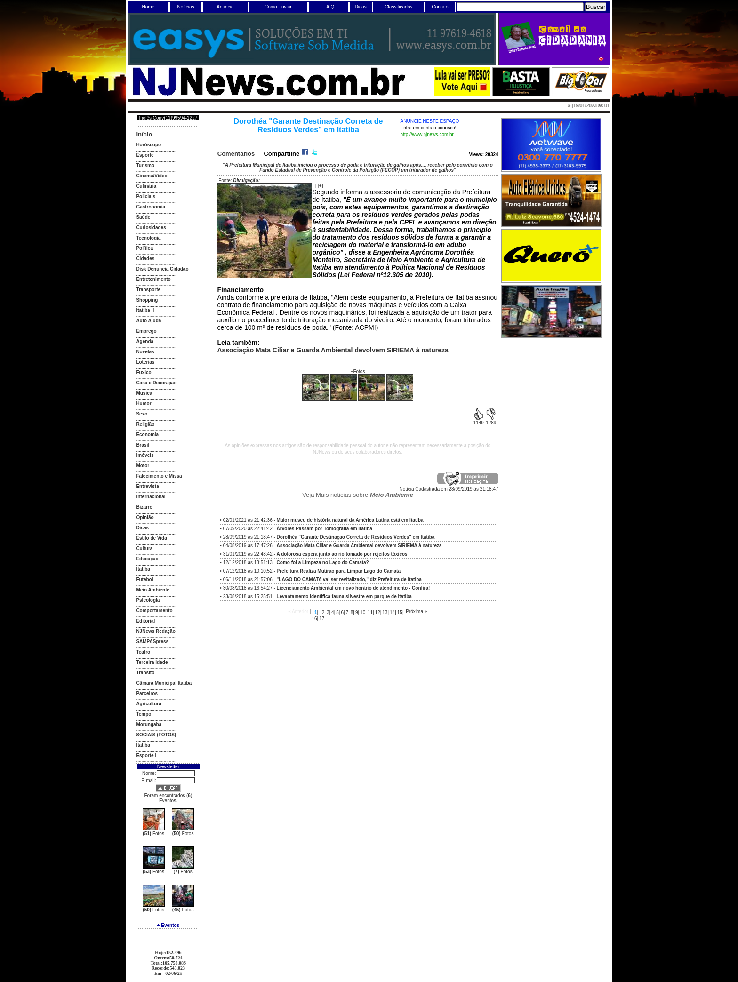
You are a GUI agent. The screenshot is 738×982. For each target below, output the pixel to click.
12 (377, 612)
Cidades (145, 258)
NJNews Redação (155, 631)
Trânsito (145, 672)
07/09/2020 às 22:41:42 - (297, 528)
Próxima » (416, 611)
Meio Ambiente (152, 589)
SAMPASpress (152, 641)
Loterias (145, 362)
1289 (491, 420)
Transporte (148, 289)
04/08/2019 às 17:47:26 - (332, 545)
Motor (142, 465)
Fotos (153, 833)
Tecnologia (148, 237)
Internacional (150, 496)
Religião (145, 424)
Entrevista (147, 486)
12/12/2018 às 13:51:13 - (296, 562)
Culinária (146, 186)
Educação (147, 558)
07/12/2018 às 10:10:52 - (312, 571)
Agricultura (148, 703)
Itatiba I (144, 745)
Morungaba (148, 724)
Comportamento (154, 610)
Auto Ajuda (148, 320)
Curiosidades (151, 227)
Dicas (142, 527)
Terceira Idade (152, 662)
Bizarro (144, 507)
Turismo (145, 165)
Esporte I (146, 755)
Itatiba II (145, 310)
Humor (143, 403)
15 (399, 612)
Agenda (144, 341)
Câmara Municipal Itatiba (164, 683)
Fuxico (143, 372)
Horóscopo (148, 144)
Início (144, 134)
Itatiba (143, 569)
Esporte (144, 155)
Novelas (145, 351)
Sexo (141, 413)
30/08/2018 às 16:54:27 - (326, 588)
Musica (144, 393)
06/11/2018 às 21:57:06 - (322, 579)
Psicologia (148, 600)
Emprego (146, 331)
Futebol (144, 579)
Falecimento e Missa (159, 476)
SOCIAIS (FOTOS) (156, 734)
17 (321, 618)
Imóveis (144, 455)
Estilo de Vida (151, 538)
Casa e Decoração (156, 382)
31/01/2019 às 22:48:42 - (315, 554)
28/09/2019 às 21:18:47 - (329, 537)
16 (314, 618)
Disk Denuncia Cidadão (162, 268)
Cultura (144, 548)
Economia (147, 434)
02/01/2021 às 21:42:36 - (323, 520)
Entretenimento (153, 279)
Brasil (142, 444)
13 (384, 612)
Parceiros (147, 693)
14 (392, 612)
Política (144, 248)
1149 (478, 420)
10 (362, 612)
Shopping (147, 300)
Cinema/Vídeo (151, 175)
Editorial (145, 620)
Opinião (144, 517)
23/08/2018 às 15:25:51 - (317, 596)
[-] (314, 185)
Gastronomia (150, 206)
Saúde (143, 217)
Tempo (143, 714)
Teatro (143, 652)
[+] (320, 185)
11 (370, 612)
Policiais (145, 196)
